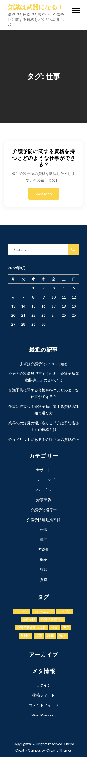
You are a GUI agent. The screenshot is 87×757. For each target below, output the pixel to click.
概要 (43, 559)
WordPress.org (43, 715)
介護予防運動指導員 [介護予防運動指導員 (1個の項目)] (31, 628)
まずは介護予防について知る (43, 363)
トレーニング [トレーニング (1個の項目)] (43, 611)
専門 (43, 539)
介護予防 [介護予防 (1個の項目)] (29, 619)
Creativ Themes (59, 750)
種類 (43, 569)
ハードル (43, 489)
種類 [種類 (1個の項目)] (50, 636)
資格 (43, 579)
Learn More (43, 193)
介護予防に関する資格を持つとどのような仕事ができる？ (43, 158)
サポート (43, 470)
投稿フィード (43, 695)
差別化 (43, 549)
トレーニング (43, 479)
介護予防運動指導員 (43, 519)
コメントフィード (43, 705)
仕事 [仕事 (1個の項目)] (54, 628)
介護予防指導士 (44, 509)
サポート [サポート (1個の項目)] (21, 611)
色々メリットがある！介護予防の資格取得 (43, 439)
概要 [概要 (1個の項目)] (38, 636)
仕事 (43, 529)
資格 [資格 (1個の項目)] (62, 636)
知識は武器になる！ (36, 7)
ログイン (43, 685)
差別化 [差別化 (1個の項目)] (25, 636)
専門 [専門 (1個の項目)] (66, 628)
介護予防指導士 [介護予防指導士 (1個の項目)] (52, 619)
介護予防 (43, 499)
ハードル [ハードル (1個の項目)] (64, 611)
